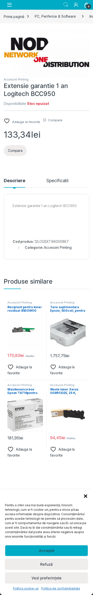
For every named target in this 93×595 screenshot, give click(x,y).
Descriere (14, 180)
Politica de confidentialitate (60, 588)
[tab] (14, 182)
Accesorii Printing (16, 79)
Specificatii (57, 180)
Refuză (46, 564)
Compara (55, 120)
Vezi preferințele (46, 578)
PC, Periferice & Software (55, 16)
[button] (85, 495)
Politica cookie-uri (26, 588)
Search (65, 4)
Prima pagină (14, 16)
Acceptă (46, 550)
